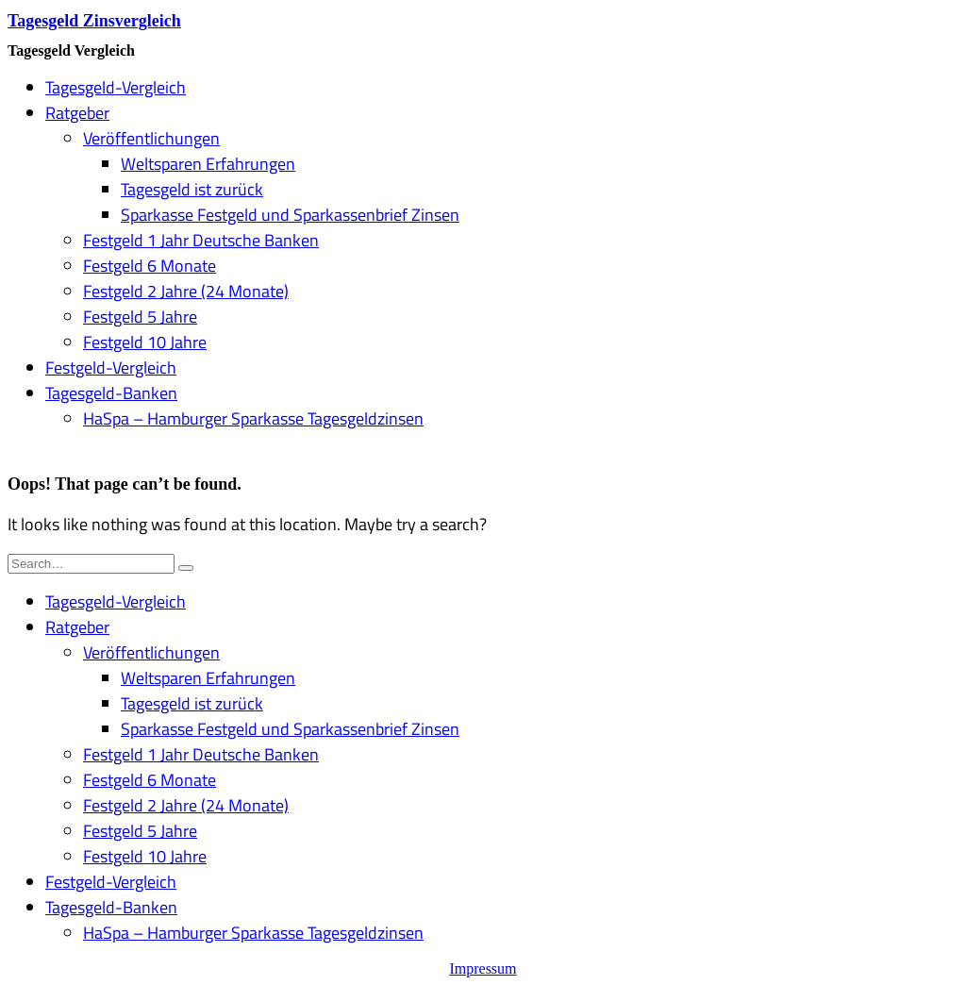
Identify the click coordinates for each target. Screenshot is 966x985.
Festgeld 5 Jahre (140, 316)
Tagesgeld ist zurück (192, 189)
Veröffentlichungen (151, 138)
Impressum (482, 968)
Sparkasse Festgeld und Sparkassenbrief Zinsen (290, 214)
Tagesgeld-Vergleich (115, 87)
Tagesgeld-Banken (111, 393)
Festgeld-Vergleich (110, 367)
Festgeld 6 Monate (149, 265)
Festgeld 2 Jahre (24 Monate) (186, 291)
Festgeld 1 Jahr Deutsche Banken (201, 240)
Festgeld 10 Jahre (145, 342)
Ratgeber (77, 112)
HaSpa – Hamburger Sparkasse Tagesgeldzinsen (253, 418)
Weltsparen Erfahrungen (208, 163)
